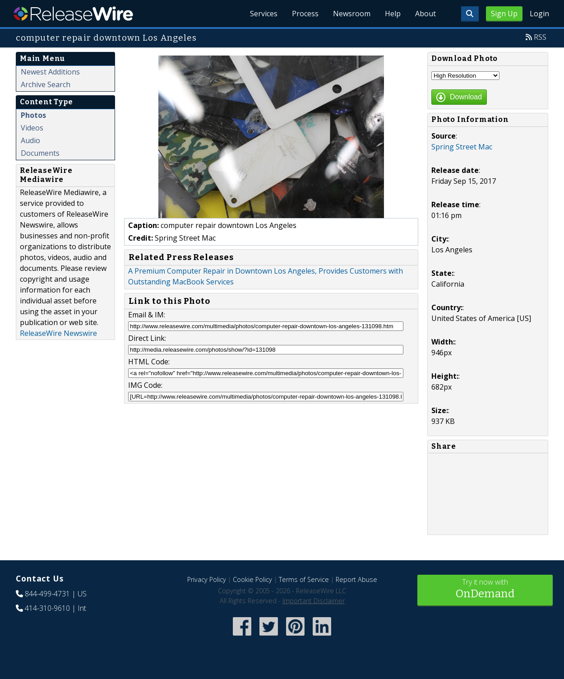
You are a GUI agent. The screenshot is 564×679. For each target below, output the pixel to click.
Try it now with (485, 589)
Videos (32, 128)
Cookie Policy (252, 579)
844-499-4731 (47, 594)
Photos (33, 115)
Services (263, 14)
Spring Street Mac (461, 147)
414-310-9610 (47, 608)
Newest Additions (50, 72)
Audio (30, 140)
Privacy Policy (206, 579)
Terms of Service (304, 579)
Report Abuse (356, 579)
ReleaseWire (73, 14)
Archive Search (45, 84)
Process (305, 14)
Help (393, 14)
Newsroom (351, 14)
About (425, 14)
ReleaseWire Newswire (58, 333)
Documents (40, 153)
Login (539, 14)
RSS (540, 37)
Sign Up (504, 14)
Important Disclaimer (313, 600)
